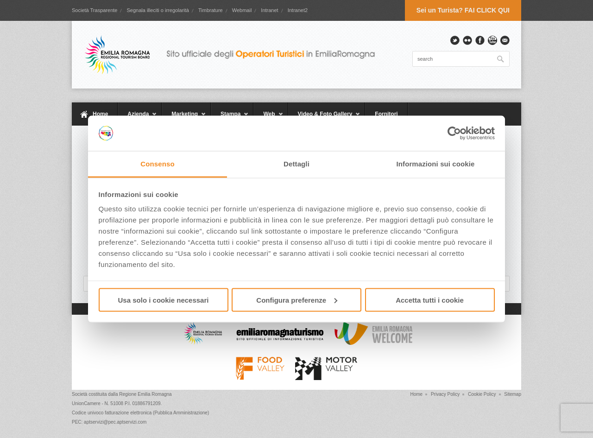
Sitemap (512, 394)
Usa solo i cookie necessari (163, 300)
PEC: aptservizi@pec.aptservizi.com (109, 422)
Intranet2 (298, 10)
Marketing (184, 118)
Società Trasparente (94, 10)
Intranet (269, 10)
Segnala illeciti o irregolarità (157, 10)
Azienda (137, 118)
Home (100, 114)
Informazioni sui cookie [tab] (436, 164)
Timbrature (210, 10)
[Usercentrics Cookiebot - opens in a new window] (454, 133)
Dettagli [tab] (296, 164)
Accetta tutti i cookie (430, 300)
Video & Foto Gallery (324, 118)
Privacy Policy (445, 394)
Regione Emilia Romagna (145, 394)
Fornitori (386, 114)
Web (268, 118)
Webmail (242, 10)
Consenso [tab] (157, 164)
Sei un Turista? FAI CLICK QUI (463, 10)
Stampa (230, 118)
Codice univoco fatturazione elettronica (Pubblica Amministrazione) (140, 412)
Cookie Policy (482, 394)
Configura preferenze (296, 300)
